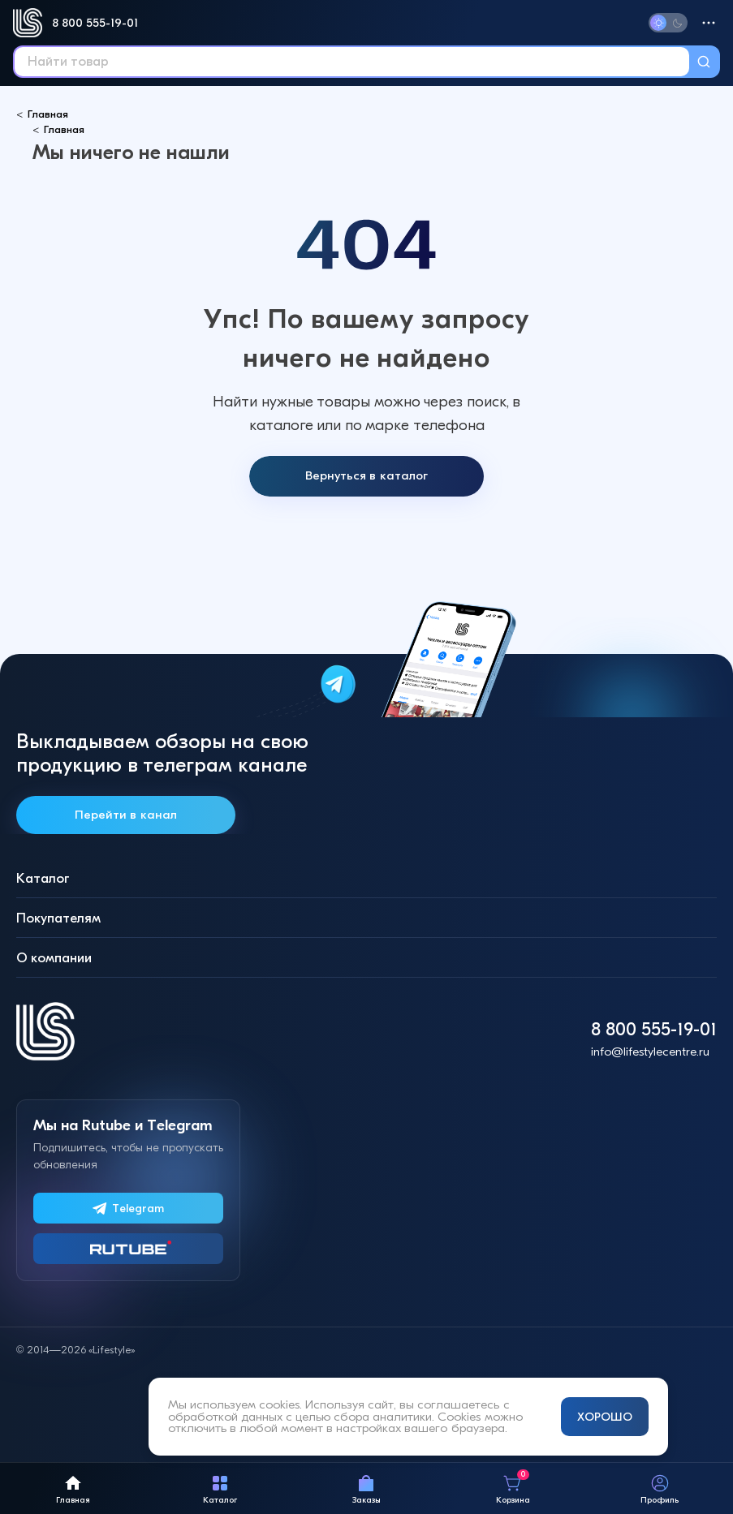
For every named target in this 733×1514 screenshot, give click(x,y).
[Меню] (708, 22)
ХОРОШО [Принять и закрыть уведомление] (604, 1416)
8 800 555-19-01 (95, 22)
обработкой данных (225, 1416)
